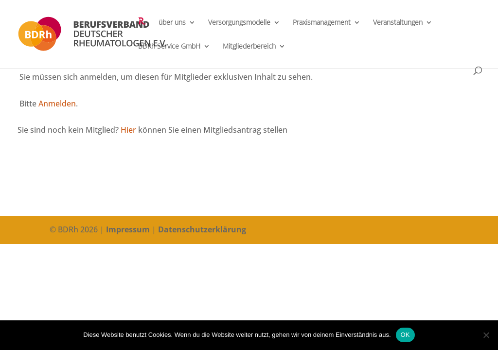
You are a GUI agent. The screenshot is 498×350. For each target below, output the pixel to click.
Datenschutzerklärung (202, 229)
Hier (128, 129)
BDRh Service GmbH (169, 47)
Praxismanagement (322, 23)
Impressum (128, 229)
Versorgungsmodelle (239, 23)
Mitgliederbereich (249, 47)
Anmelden (57, 103)
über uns (172, 23)
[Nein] (486, 335)
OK (405, 334)
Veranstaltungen (398, 23)
